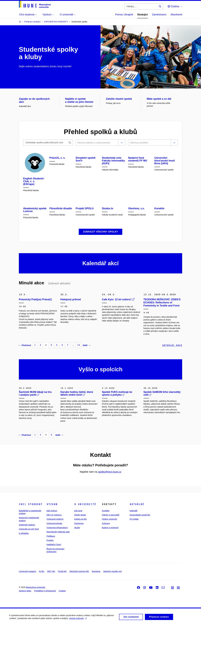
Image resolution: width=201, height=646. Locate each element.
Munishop (96, 592)
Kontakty (105, 531)
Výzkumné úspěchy (54, 540)
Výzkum (51, 524)
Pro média (134, 540)
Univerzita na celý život (29, 550)
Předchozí (25, 366)
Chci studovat (30, 524)
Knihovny (106, 544)
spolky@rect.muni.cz (109, 492)
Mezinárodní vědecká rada (58, 552)
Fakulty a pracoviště (110, 535)
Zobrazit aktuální (59, 304)
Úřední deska (80, 535)
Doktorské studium (27, 545)
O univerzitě (85, 524)
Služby (77, 548)
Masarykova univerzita (35, 608)
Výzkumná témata (54, 544)
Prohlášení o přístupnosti (45, 611)
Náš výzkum (51, 531)
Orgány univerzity (109, 540)
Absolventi (176, 14)
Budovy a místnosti (110, 548)
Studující (142, 14)
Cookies (62, 611)
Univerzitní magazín (27, 592)
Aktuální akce (172, 366)
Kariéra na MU (80, 540)
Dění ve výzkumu (53, 535)
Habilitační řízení (53, 565)
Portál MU (62, 592)
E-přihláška (24, 554)
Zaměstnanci (159, 14)
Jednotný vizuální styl (112, 592)
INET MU (51, 592)
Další (86, 366)
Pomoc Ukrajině (124, 14)
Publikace (50, 557)
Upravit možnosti (78, 639)
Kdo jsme (78, 531)
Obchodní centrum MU (79, 592)
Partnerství (79, 544)
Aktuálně (137, 524)
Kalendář (133, 531)
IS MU (41, 592)
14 (78, 366)
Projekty (50, 561)
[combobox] (96, 143)
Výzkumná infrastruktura (57, 548)
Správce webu (25, 611)
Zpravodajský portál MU (140, 535)
